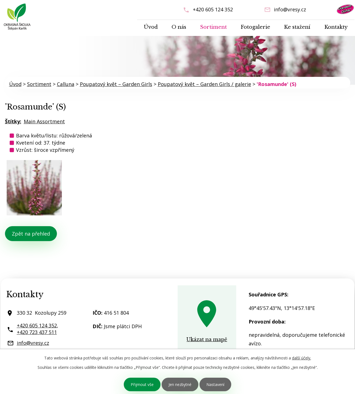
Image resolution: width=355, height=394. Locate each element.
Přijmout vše (142, 384)
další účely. (301, 358)
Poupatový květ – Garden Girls (116, 84)
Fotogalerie (255, 27)
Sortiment (213, 27)
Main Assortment (44, 121)
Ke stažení (297, 27)
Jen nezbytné (180, 384)
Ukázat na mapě (206, 339)
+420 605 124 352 (213, 9)
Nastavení (215, 384)
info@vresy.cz (290, 9)
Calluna (65, 84)
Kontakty (336, 27)
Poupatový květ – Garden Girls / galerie (204, 84)
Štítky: (13, 121)
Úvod (151, 27)
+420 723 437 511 (37, 332)
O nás (179, 27)
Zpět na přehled (31, 233)
